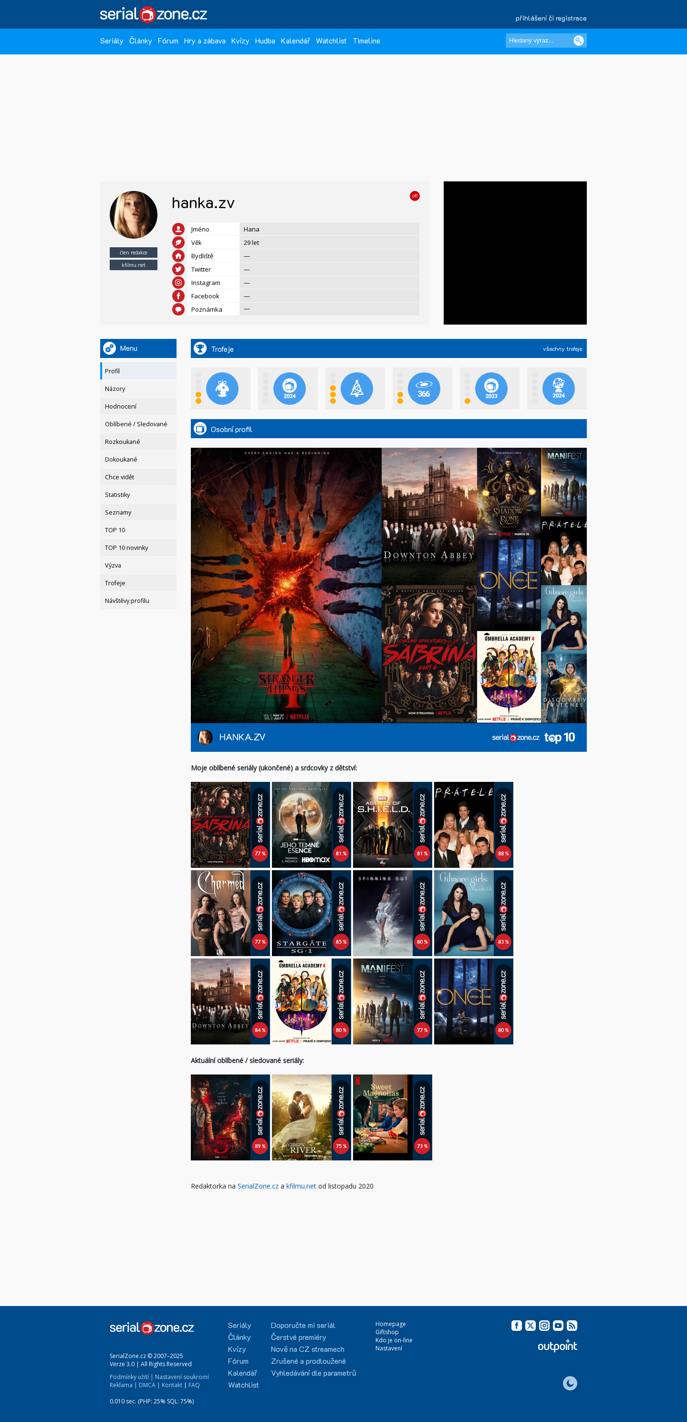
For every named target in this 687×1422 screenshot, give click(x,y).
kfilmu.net (134, 265)
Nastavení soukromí (182, 1377)
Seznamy (118, 512)
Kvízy (240, 40)
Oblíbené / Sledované (136, 424)
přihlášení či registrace (551, 17)
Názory (115, 389)
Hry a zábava (205, 40)
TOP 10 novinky (126, 548)
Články (140, 40)
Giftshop (387, 1332)
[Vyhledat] (578, 40)
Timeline (366, 40)
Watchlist (331, 40)
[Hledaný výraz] (546, 40)
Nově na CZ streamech (307, 1349)
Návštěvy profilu (127, 601)
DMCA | (149, 1385)
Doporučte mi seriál (303, 1325)
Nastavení (388, 1348)
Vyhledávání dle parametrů (313, 1373)
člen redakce (133, 252)
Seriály (112, 40)
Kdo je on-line (394, 1340)
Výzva (113, 565)
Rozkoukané (122, 442)
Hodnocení (120, 406)
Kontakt (172, 1385)
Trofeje (115, 583)
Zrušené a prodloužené (308, 1361)
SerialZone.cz (258, 1185)
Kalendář (295, 40)
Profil (112, 371)
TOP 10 (115, 530)
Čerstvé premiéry (298, 1337)
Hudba (265, 40)
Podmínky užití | (132, 1377)
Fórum (168, 40)
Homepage (390, 1324)
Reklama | (123, 1385)
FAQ (194, 1385)
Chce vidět (119, 477)
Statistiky (117, 495)
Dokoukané (121, 459)
